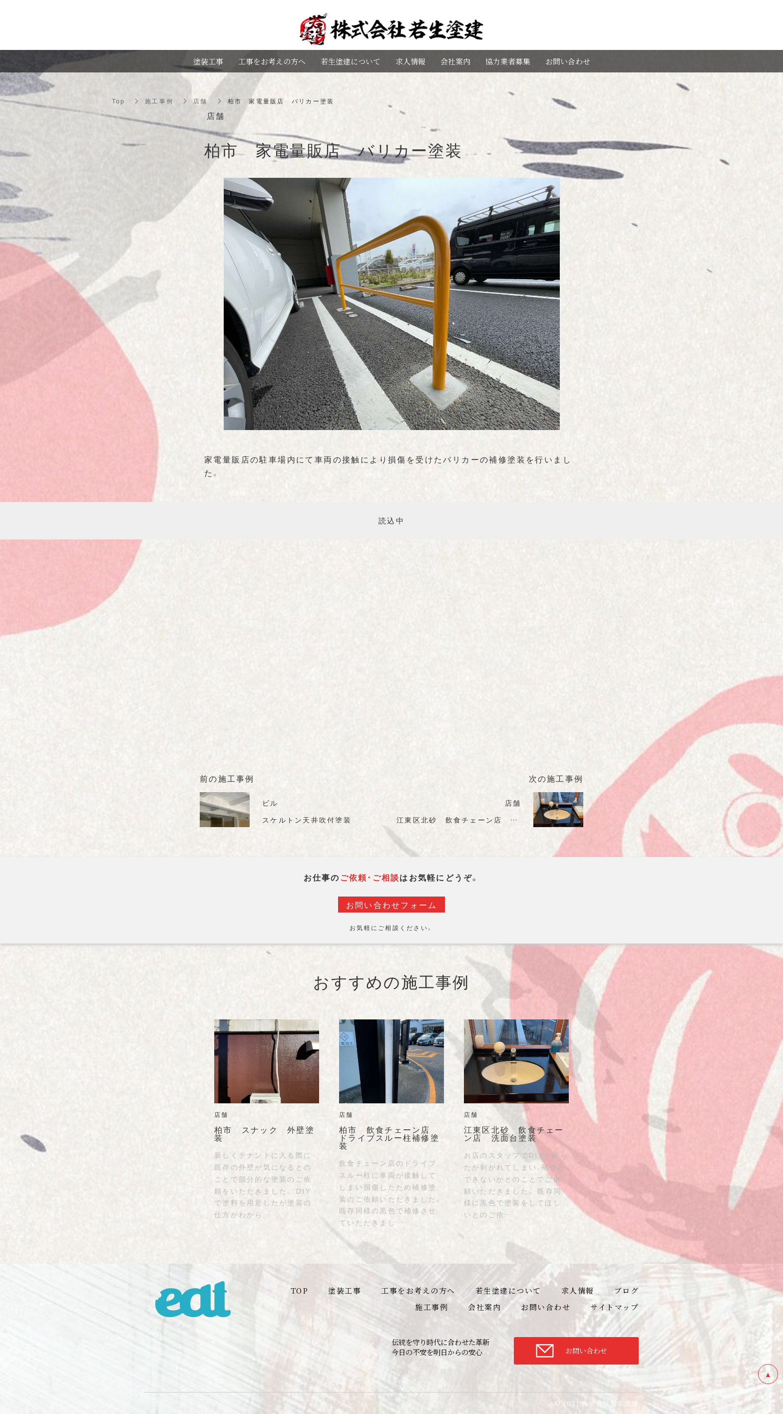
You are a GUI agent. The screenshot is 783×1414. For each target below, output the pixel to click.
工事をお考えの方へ (272, 61)
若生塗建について (351, 61)
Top (118, 100)
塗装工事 (208, 61)
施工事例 (159, 100)
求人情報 (410, 61)
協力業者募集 (507, 61)
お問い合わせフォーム (391, 905)
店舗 (200, 100)
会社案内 (455, 61)
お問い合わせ (586, 1351)
